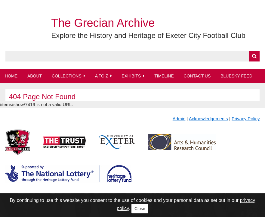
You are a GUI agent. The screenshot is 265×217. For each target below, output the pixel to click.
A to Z (101, 76)
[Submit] (254, 56)
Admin (179, 118)
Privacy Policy (246, 118)
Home (11, 76)
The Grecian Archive (103, 23)
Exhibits (131, 76)
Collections (67, 76)
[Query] (132, 56)
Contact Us (197, 76)
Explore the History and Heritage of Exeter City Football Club (148, 35)
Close (139, 208)
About (34, 76)
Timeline (164, 76)
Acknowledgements (208, 118)
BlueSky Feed (236, 76)
